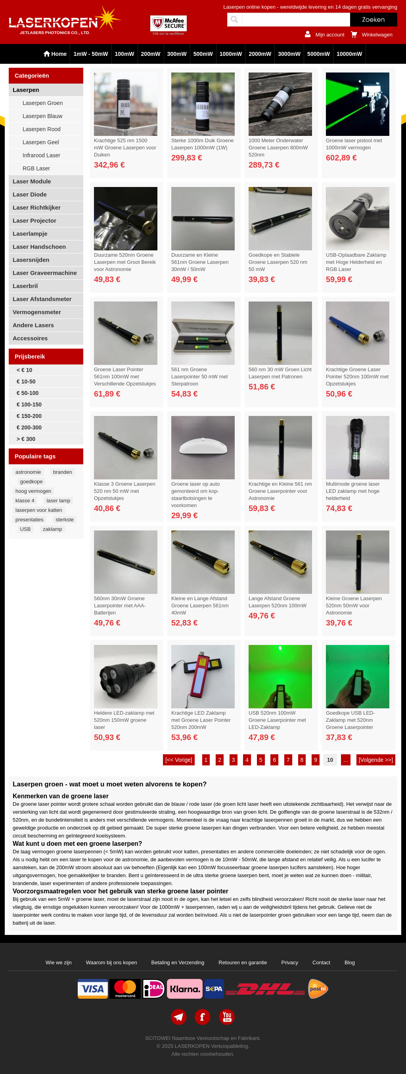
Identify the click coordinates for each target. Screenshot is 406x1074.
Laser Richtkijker (37, 207)
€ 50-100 (27, 393)
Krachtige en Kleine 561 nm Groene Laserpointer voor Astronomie (280, 491)
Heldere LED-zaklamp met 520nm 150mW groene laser (124, 720)
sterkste (65, 520)
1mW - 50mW (90, 54)
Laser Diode (30, 194)
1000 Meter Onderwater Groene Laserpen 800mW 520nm (278, 147)
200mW (151, 54)
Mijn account (330, 35)
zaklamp (52, 529)
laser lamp (58, 501)
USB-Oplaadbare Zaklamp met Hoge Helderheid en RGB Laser (356, 262)
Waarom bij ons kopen (111, 962)
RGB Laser (36, 168)
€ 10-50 (26, 381)
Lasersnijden (31, 259)
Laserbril (25, 285)
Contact (321, 962)
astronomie (28, 472)
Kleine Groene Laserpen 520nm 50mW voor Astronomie (354, 605)
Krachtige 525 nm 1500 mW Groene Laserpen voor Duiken (125, 147)
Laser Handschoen (39, 246)
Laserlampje (30, 233)
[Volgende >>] (376, 760)
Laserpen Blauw (42, 116)
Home (59, 54)
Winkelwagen (377, 35)
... (345, 760)
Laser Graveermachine (45, 272)
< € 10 (24, 370)
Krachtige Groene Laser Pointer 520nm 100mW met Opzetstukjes (357, 376)
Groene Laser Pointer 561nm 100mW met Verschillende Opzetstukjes (125, 376)
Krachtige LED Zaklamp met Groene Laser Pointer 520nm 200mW (201, 720)
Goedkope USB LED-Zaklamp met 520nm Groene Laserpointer (350, 720)
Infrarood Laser (41, 155)
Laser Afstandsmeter (42, 299)
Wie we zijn (59, 962)
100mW (124, 54)
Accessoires (30, 338)
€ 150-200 (29, 416)
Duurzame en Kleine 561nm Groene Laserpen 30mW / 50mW (200, 262)
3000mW (289, 54)
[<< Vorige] (178, 760)
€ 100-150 (29, 404)
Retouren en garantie (242, 962)
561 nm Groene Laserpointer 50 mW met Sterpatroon (199, 376)
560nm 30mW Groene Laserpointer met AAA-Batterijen (120, 605)
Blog (350, 962)
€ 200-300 (29, 427)
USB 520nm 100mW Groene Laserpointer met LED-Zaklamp (277, 720)
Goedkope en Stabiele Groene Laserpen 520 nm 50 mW (278, 262)
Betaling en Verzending (178, 962)
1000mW (231, 54)
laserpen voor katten (38, 510)
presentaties (29, 520)
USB (25, 529)
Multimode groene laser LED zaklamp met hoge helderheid (353, 491)
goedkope (31, 482)
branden (62, 472)
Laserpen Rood (42, 129)
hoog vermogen (33, 491)
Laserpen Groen (43, 103)
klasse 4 (24, 501)
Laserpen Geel (41, 142)
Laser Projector (34, 220)
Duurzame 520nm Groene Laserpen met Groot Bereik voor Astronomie (125, 262)
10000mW (349, 54)
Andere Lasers (33, 325)
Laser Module (32, 181)
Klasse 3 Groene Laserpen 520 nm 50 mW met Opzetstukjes (124, 491)
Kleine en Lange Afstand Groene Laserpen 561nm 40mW (200, 605)
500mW (203, 54)
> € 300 (26, 439)
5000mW (318, 54)
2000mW (260, 54)
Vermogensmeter (37, 312)
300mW (177, 54)
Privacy (289, 962)
